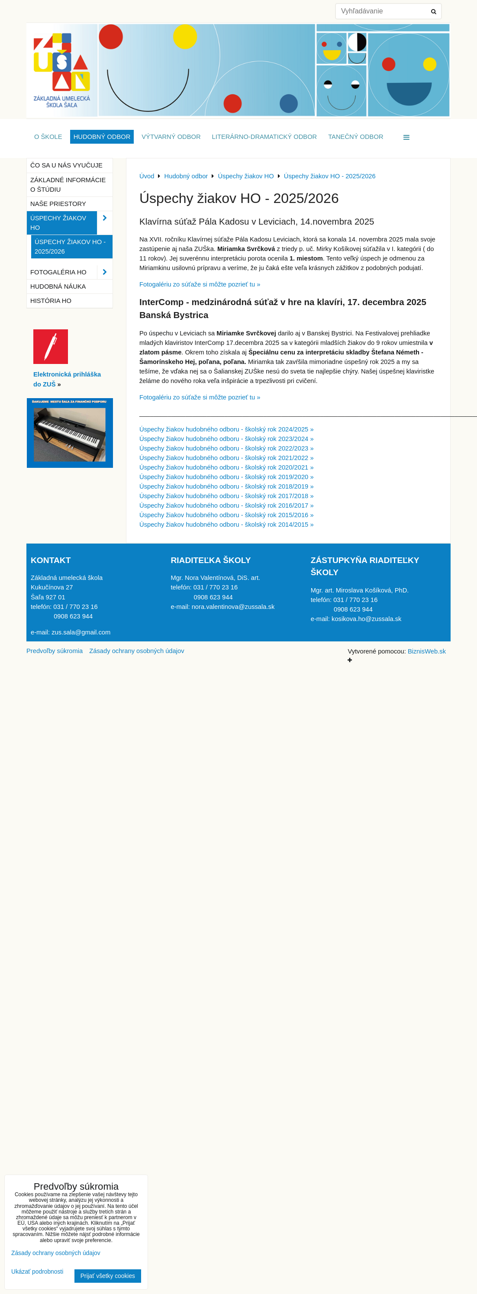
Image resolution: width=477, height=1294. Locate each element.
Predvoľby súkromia (54, 650)
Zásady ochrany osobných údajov (136, 650)
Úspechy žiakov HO (71, 223)
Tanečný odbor (355, 136)
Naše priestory (58, 203)
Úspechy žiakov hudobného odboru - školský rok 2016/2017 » (226, 505)
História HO (50, 300)
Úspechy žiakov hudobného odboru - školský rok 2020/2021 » (226, 467)
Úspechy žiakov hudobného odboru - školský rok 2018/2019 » (226, 486)
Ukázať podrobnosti (37, 1271)
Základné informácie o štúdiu (68, 185)
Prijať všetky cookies (108, 1276)
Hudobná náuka (58, 286)
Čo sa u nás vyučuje (66, 165)
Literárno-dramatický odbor (264, 136)
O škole (48, 136)
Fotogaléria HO (71, 272)
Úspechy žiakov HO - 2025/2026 (70, 246)
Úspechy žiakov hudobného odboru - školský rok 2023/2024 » (226, 438)
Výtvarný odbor (171, 136)
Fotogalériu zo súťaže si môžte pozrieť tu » (199, 284)
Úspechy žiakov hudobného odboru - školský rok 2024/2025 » (226, 429)
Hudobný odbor (102, 136)
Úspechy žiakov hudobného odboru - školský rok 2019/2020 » (226, 476)
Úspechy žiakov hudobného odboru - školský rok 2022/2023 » (226, 448)
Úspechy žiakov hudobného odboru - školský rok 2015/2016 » (226, 515)
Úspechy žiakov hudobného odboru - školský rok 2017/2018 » (226, 495)
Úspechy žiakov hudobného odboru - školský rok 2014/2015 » (226, 524)
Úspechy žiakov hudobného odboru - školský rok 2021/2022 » (226, 457)
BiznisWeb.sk (427, 651)
